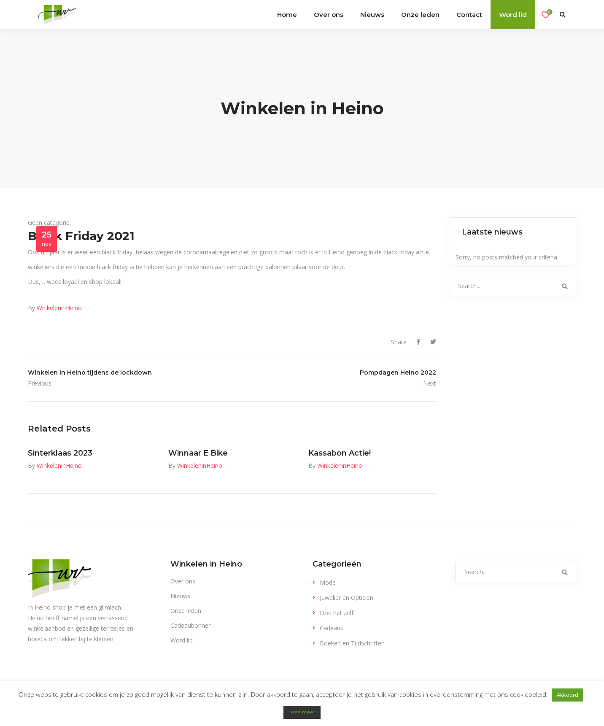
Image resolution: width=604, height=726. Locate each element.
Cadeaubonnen (191, 625)
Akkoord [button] (567, 695)
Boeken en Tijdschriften (352, 643)
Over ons (182, 581)
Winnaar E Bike (198, 453)
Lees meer (302, 712)
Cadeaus (331, 628)
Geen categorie (49, 223)
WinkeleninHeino (59, 308)
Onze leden (185, 611)
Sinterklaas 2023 (60, 453)
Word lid (181, 640)
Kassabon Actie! (339, 453)
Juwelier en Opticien (346, 598)
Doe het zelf (336, 613)
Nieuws (180, 596)
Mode (328, 582)
